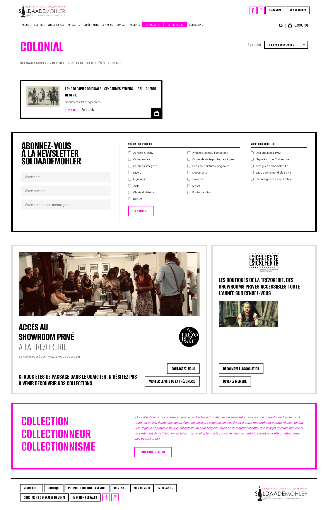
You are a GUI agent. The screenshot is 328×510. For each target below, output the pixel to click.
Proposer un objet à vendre (87, 491)
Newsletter (31, 491)
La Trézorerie (175, 28)
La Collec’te (152, 28)
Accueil (26, 28)
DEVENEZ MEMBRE (235, 384)
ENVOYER (141, 214)
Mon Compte (196, 28)
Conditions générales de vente (44, 500)
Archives (135, 28)
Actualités (74, 28)
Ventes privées (56, 28)
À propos (107, 28)
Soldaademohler (34, 66)
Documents (72, 105)
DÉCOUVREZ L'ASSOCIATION (241, 371)
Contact (121, 28)
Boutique (39, 28)
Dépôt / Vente (91, 28)
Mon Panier (165, 491)
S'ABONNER (273, 12)
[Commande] (286, 48)
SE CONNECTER (295, 12)
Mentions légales (85, 500)
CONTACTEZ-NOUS (183, 371)
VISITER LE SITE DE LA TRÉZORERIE (172, 384)
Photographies (91, 105)
